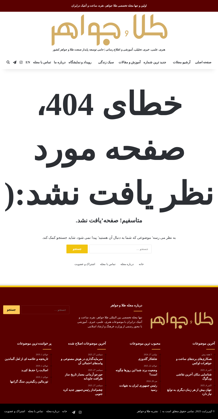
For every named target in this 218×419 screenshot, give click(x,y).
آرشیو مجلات (181, 62)
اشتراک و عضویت (85, 264)
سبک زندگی (106, 62)
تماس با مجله (42, 62)
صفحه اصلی (203, 62)
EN (28, 62)
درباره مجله (127, 264)
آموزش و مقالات (130, 62)
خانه (141, 264)
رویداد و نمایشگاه (80, 62)
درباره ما (60, 62)
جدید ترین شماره (154, 62)
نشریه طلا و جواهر (147, 411)
